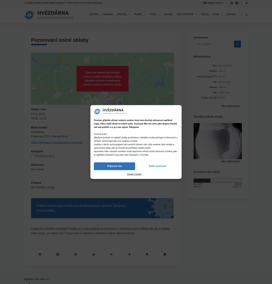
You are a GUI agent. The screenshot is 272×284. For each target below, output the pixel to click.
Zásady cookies (134, 174)
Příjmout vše (114, 166)
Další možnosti (157, 166)
